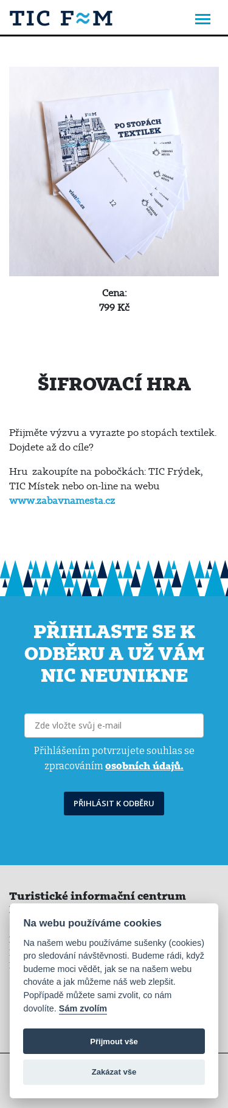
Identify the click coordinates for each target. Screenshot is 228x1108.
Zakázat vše (114, 1071)
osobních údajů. (144, 766)
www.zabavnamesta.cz (62, 500)
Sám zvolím (83, 1008)
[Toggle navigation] (202, 20)
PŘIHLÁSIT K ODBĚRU (114, 803)
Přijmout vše (114, 1041)
